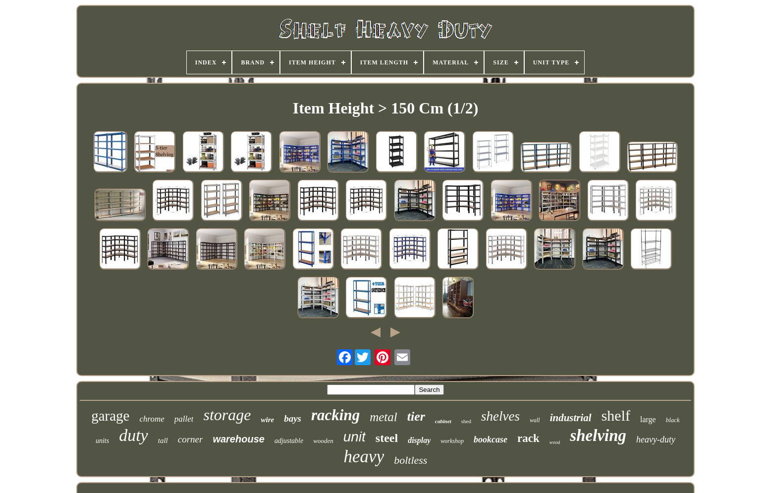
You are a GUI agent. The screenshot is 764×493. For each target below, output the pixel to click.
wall (535, 420)
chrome (151, 419)
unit (354, 436)
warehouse (238, 439)
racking (335, 415)
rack (528, 438)
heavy (364, 456)
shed (466, 421)
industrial (571, 418)
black (673, 420)
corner (190, 439)
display (419, 440)
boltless (410, 460)
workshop (452, 441)
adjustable (288, 440)
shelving (598, 435)
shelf (615, 415)
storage (227, 415)
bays (292, 418)
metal (383, 417)
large (648, 419)
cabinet (443, 421)
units (102, 440)
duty (133, 435)
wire (267, 420)
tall (163, 440)
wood (554, 442)
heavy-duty (655, 439)
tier (416, 416)
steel (387, 438)
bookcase (490, 439)
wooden (323, 440)
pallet (184, 419)
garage (110, 416)
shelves (500, 416)
